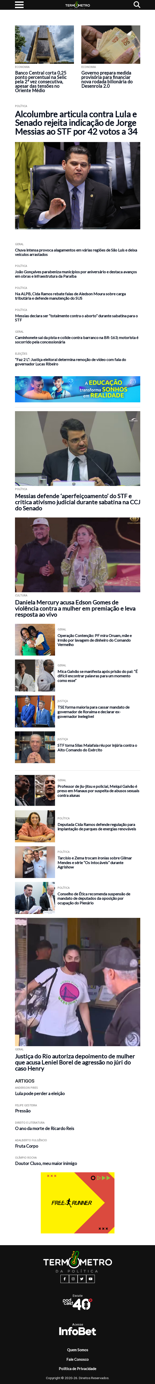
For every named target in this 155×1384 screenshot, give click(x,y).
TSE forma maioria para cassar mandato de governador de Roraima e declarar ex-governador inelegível (93, 711)
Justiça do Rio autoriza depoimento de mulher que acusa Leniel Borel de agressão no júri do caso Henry (75, 1062)
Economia (22, 67)
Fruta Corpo (26, 1146)
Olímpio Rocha (26, 1157)
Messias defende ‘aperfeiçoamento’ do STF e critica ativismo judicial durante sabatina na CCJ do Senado (77, 502)
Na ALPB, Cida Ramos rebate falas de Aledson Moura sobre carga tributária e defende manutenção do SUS (70, 295)
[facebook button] (64, 1279)
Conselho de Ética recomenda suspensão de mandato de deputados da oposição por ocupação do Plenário (93, 898)
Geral (19, 244)
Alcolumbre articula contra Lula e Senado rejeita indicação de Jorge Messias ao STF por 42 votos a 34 (76, 122)
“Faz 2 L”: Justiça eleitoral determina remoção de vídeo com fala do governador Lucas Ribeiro (70, 361)
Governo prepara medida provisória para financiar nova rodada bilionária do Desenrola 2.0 (107, 79)
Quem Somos (77, 1350)
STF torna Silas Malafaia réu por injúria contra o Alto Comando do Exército (97, 747)
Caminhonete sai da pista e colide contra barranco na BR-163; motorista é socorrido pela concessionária (76, 339)
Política (21, 106)
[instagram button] (73, 1279)
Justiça (62, 701)
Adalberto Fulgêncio (31, 1140)
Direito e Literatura (29, 1122)
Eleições (21, 353)
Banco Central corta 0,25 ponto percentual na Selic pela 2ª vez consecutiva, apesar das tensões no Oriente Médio (41, 81)
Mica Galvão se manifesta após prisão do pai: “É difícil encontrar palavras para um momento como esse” (97, 676)
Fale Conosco (77, 1359)
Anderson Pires (26, 1087)
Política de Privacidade (77, 1368)
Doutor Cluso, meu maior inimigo (46, 1163)
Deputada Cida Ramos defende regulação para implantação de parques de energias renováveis (96, 826)
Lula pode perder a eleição (40, 1093)
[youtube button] (90, 1279)
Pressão (22, 1110)
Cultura (21, 595)
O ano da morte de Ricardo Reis (44, 1128)
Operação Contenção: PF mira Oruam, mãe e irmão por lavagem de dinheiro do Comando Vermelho (94, 640)
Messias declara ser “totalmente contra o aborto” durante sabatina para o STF (76, 317)
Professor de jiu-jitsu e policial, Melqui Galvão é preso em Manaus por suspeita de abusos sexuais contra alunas (98, 791)
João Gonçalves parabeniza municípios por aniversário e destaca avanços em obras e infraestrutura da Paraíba (76, 273)
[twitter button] (82, 1279)
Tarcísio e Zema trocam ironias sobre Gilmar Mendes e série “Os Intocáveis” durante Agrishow (94, 862)
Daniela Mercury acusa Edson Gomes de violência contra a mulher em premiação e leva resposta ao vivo (75, 608)
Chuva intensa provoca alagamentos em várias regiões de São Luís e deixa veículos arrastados (76, 252)
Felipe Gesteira (26, 1105)
